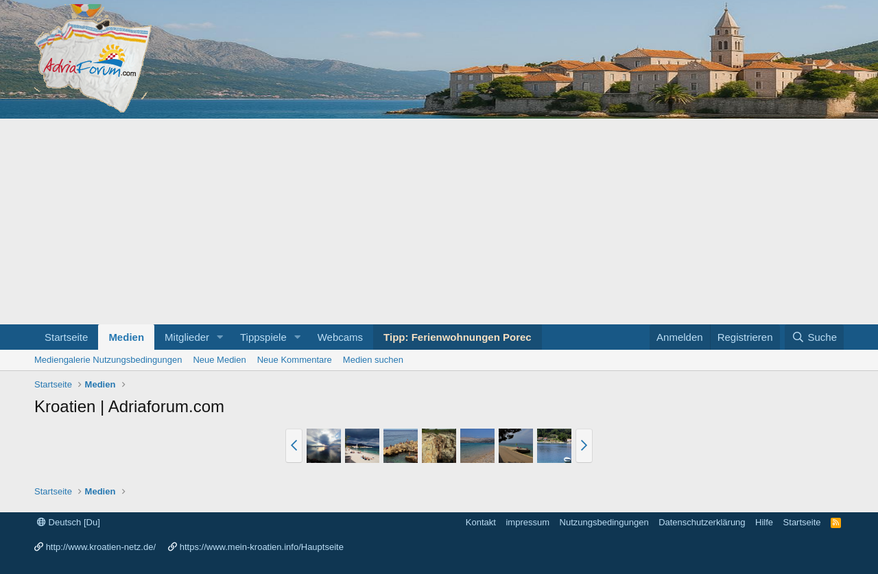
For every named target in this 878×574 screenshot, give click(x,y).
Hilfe (764, 522)
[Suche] (814, 337)
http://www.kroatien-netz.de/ (101, 547)
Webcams (340, 337)
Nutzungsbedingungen (604, 522)
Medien (126, 337)
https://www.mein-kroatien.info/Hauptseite (262, 547)
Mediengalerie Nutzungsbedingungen (108, 360)
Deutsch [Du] (68, 522)
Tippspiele (263, 337)
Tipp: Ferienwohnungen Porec (457, 337)
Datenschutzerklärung (701, 522)
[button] (220, 337)
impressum (527, 522)
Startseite (66, 337)
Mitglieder (187, 337)
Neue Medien (219, 360)
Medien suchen (373, 360)
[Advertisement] (439, 221)
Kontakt (481, 522)
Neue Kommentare (294, 360)
